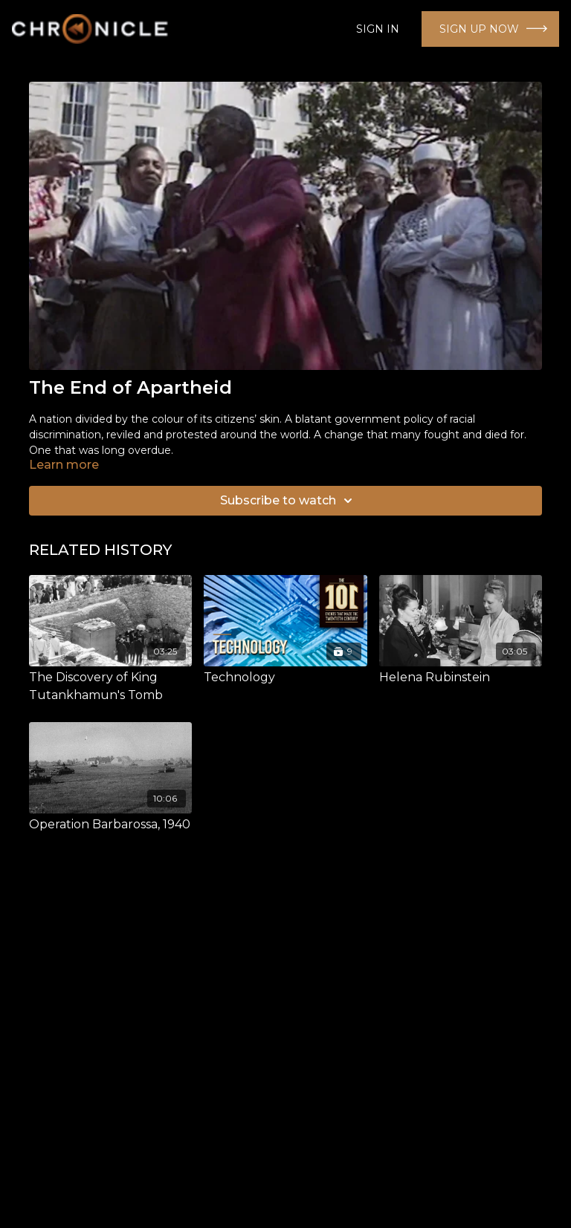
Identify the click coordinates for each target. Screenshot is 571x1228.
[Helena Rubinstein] (460, 677)
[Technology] (285, 677)
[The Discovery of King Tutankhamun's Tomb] (110, 686)
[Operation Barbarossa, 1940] (110, 825)
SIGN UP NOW (479, 29)
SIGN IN (377, 29)
